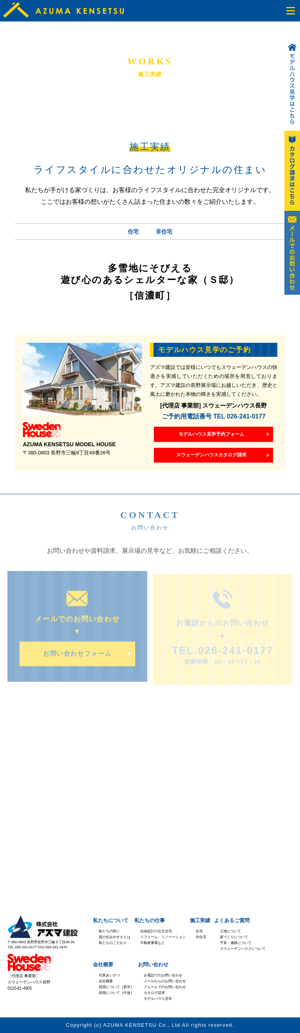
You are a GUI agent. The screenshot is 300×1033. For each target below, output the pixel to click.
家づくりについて (234, 937)
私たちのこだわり (113, 943)
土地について (230, 931)
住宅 (133, 231)
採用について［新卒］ (116, 987)
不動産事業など (152, 943)
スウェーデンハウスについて (243, 949)
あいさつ (113, 975)
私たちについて (111, 920)
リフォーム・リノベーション (163, 937)
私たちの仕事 (149, 920)
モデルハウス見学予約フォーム (211, 434)
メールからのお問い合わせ (165, 981)
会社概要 (103, 964)
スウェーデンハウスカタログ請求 (211, 455)
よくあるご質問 (232, 920)
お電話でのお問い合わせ (163, 975)
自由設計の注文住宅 (156, 931)
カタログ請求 (154, 993)
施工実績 (200, 920)
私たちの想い (109, 931)
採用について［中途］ (116, 993)
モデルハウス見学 (158, 999)
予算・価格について (236, 943)
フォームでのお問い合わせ (165, 987)
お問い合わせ (153, 964)
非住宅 (164, 231)
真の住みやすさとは (114, 937)
